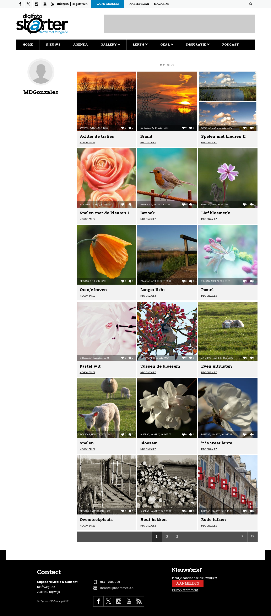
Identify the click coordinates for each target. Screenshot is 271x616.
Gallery (110, 44)
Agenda (80, 44)
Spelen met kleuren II (223, 137)
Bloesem (149, 443)
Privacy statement (185, 590)
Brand (146, 137)
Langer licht (152, 290)
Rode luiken (213, 520)
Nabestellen (139, 4)
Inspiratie (198, 44)
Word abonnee (107, 4)
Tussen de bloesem (160, 366)
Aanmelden (187, 583)
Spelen (87, 443)
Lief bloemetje (215, 213)
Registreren (79, 4)
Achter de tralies (97, 137)
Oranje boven (93, 290)
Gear (166, 44)
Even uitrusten (216, 366)
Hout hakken (153, 520)
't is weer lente (216, 443)
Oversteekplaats (96, 520)
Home (27, 44)
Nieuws (53, 44)
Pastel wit (90, 366)
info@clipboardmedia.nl (114, 588)
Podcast (230, 44)
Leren (140, 44)
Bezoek (147, 213)
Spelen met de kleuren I (104, 213)
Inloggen (63, 4)
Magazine (161, 4)
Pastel (207, 290)
